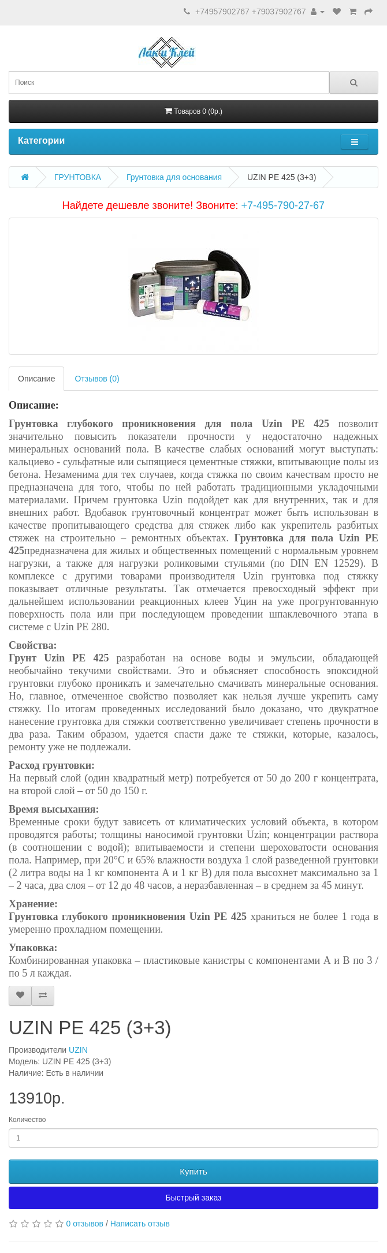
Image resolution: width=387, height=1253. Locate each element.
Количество (27, 1120)
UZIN (78, 1049)
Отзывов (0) (97, 378)
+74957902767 (222, 11)
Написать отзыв (140, 1223)
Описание (36, 378)
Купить (193, 1171)
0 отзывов (84, 1223)
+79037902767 (279, 11)
